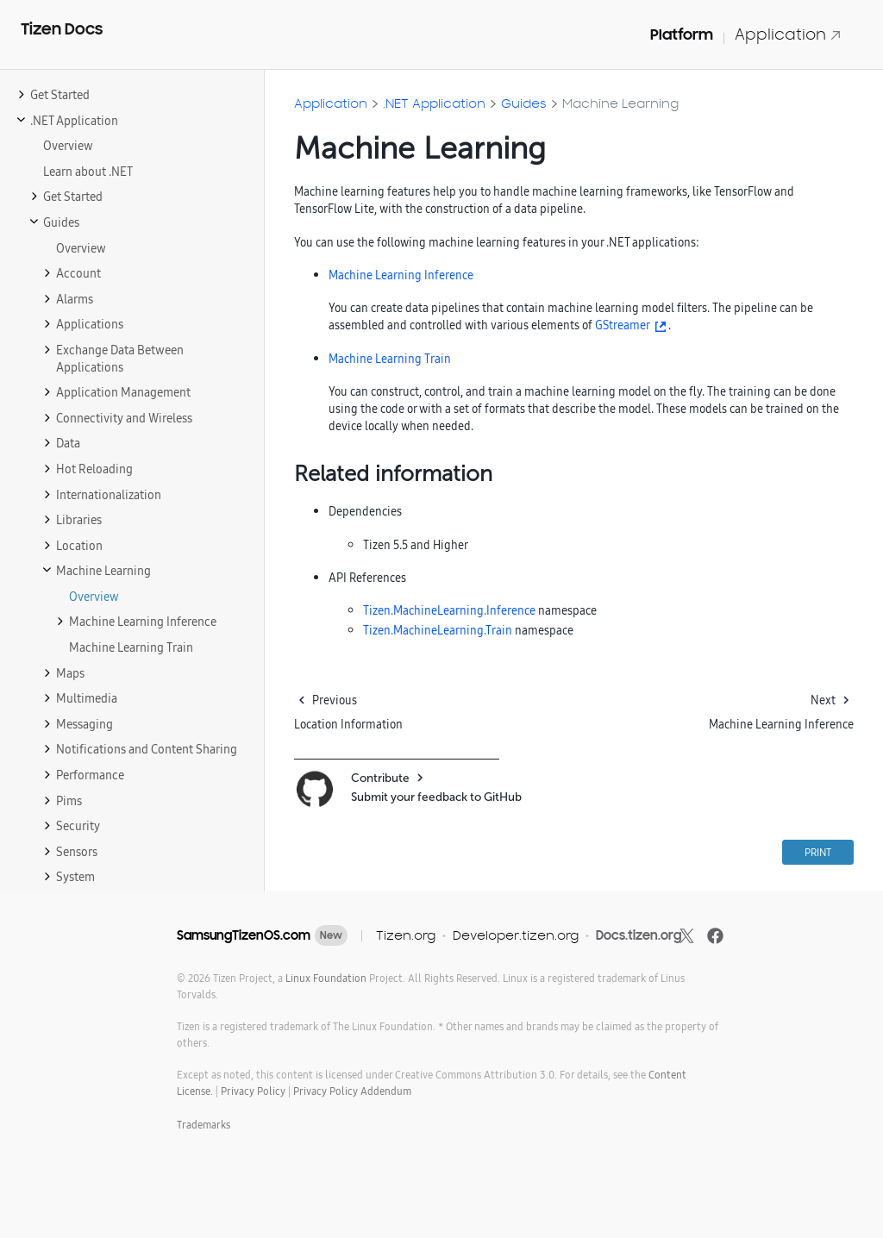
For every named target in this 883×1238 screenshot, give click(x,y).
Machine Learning (620, 103)
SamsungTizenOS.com (243, 935)
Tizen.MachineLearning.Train (437, 630)
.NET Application (434, 103)
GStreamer (622, 325)
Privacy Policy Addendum (352, 1091)
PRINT (818, 852)
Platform (681, 34)
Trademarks (203, 1124)
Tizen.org (405, 935)
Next (823, 700)
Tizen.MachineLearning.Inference (449, 610)
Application (788, 34)
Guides (524, 103)
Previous (334, 700)
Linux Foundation (325, 978)
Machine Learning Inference (401, 275)
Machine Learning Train (390, 358)
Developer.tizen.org (516, 935)
